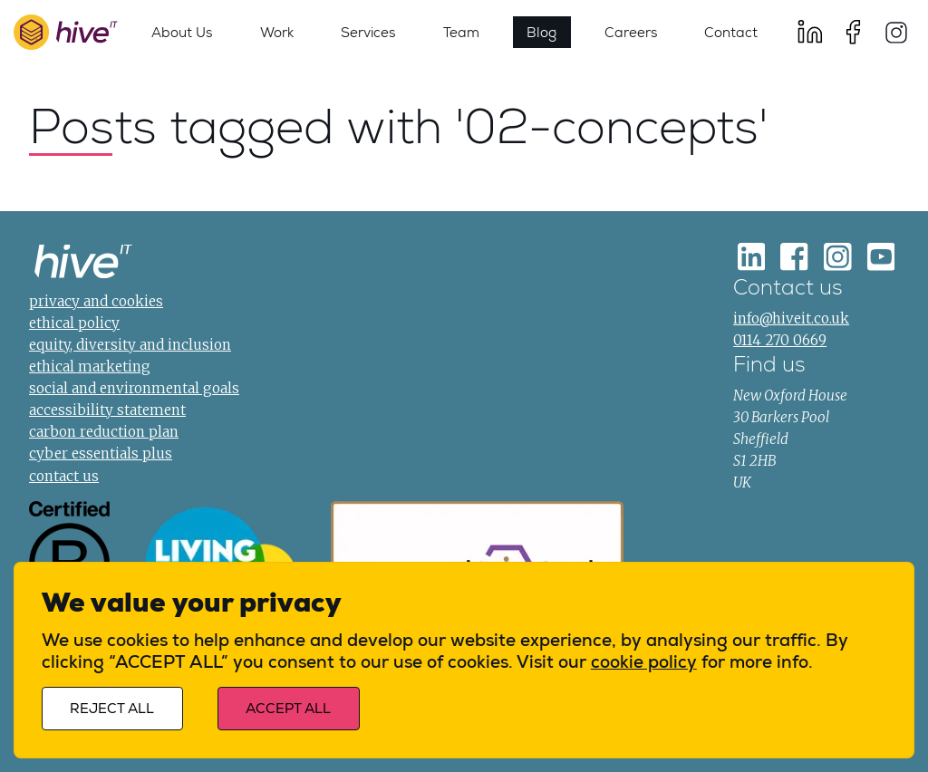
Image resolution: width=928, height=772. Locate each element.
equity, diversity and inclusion (130, 344)
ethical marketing (89, 366)
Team (461, 32)
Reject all (112, 709)
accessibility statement (107, 410)
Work (277, 32)
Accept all (288, 709)
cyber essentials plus (100, 453)
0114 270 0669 (779, 340)
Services (368, 32)
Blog (541, 32)
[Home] (83, 264)
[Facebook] (853, 32)
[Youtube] (881, 256)
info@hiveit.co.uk (791, 318)
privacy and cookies (96, 301)
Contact (731, 32)
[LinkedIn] (810, 32)
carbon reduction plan (104, 431)
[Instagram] (896, 32)
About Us (181, 32)
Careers (630, 32)
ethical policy (74, 323)
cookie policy (644, 662)
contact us (64, 476)
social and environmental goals (134, 388)
